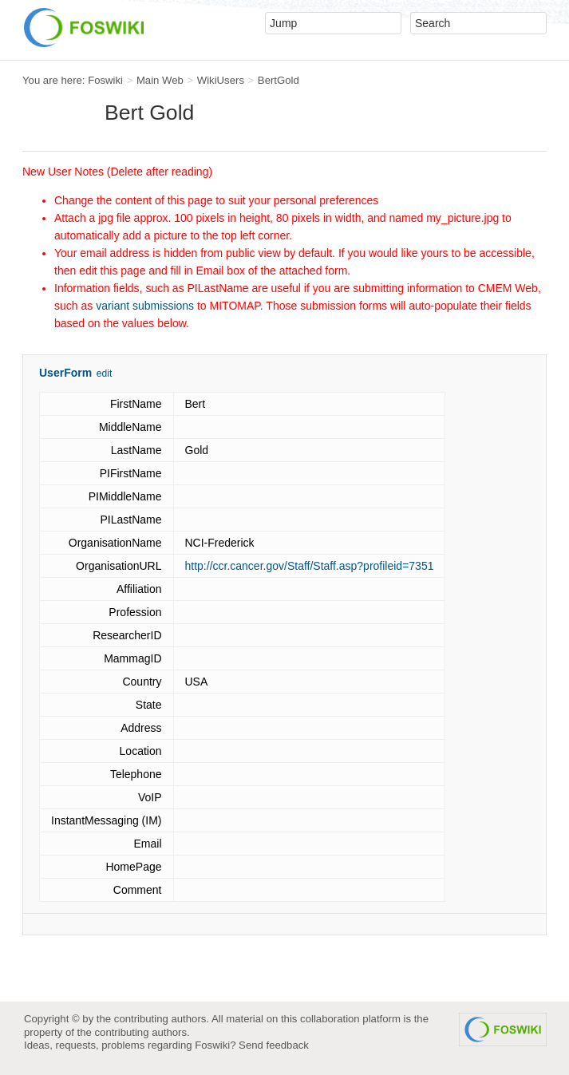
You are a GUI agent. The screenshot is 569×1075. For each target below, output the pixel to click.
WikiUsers (220, 80)
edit (104, 373)
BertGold (278, 80)
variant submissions (145, 305)
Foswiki (105, 80)
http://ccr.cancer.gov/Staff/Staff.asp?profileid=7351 (309, 565)
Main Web (160, 80)
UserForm (65, 372)
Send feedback (274, 1045)
